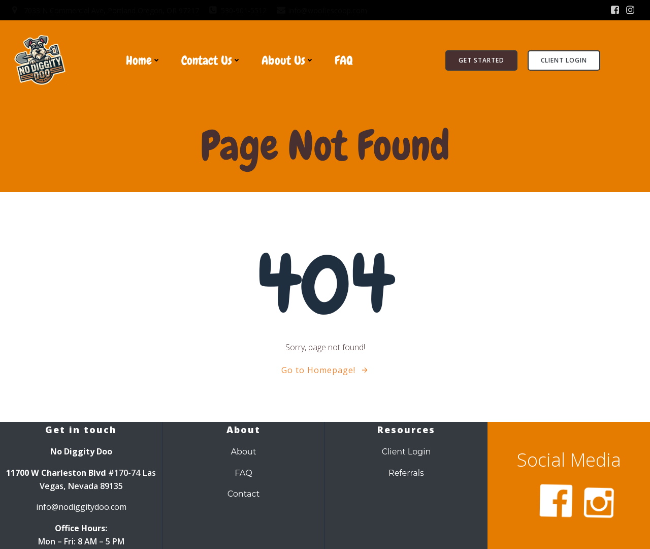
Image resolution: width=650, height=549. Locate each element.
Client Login (406, 451)
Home (143, 60)
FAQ (344, 60)
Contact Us (211, 60)
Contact (244, 494)
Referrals (406, 473)
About (243, 451)
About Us (288, 60)
